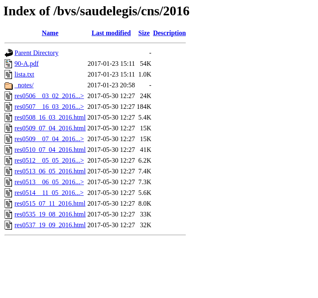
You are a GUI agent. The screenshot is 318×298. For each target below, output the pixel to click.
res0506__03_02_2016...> (49, 95)
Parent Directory (36, 52)
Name (50, 32)
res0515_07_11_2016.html (49, 203)
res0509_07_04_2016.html (50, 128)
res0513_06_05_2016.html (50, 171)
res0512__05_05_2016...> (49, 160)
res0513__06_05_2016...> (49, 181)
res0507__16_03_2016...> (49, 106)
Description (169, 32)
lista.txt (24, 74)
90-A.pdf (26, 63)
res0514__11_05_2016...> (49, 192)
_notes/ (24, 85)
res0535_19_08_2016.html (50, 214)
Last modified (111, 32)
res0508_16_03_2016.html (50, 117)
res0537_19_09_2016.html (50, 224)
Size (144, 32)
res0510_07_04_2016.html (50, 149)
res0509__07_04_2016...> (49, 138)
